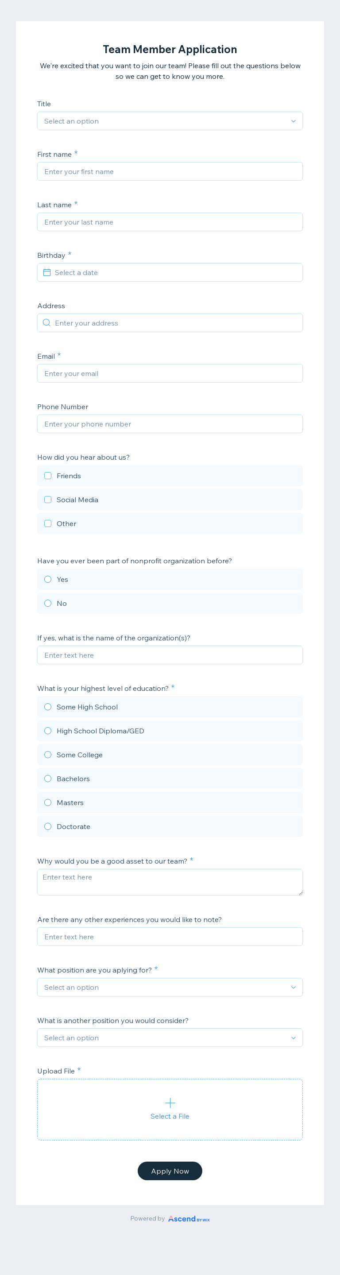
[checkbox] (170, 477)
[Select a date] (175, 272)
